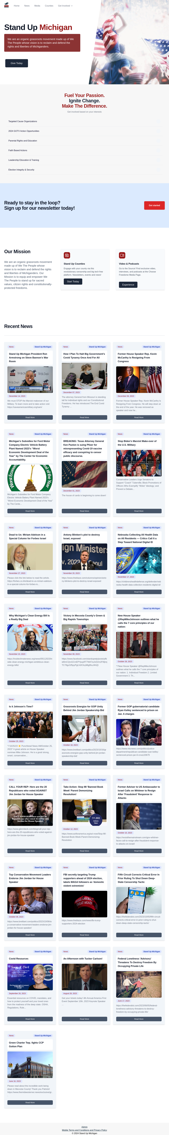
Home (17, 6)
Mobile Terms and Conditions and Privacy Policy (84, 1130)
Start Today (73, 281)
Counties (49, 6)
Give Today (17, 63)
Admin (84, 1127)
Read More (30, 417)
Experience (128, 284)
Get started (154, 205)
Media (37, 6)
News (27, 6)
